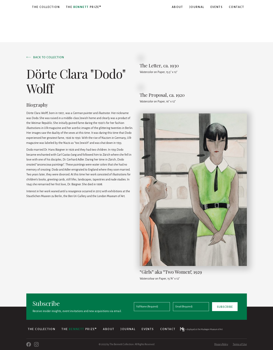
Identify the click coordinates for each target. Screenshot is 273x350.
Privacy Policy (221, 344)
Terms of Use (240, 344)
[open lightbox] (193, 189)
